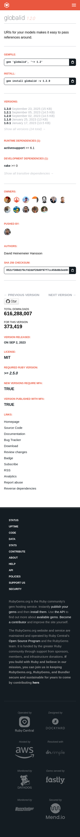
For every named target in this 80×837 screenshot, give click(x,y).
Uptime (13, 526)
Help (12, 564)
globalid (14, 17)
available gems (47, 617)
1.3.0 (7, 108)
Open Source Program (24, 641)
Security (15, 589)
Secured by (57, 800)
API (11, 570)
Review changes (15, 452)
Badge (8, 458)
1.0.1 (7, 123)
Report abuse (13, 482)
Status (13, 520)
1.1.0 (7, 119)
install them (38, 612)
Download (11, 446)
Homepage (11, 421)
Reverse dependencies (20, 488)
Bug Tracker (12, 440)
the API (60, 612)
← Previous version (21, 295)
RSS (7, 470)
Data (12, 539)
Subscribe (11, 464)
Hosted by (26, 741)
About (13, 557)
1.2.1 (7, 112)
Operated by (26, 714)
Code (12, 532)
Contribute (17, 551)
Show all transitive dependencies (27, 173)
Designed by (56, 712)
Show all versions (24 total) (23, 129)
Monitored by (25, 770)
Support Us (17, 582)
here (36, 682)
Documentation (14, 434)
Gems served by (55, 770)
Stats (13, 545)
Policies (15, 576)
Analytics (10, 476)
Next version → (62, 295)
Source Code (13, 427)
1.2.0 (7, 116)
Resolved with (56, 741)
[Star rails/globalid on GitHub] (11, 301)
